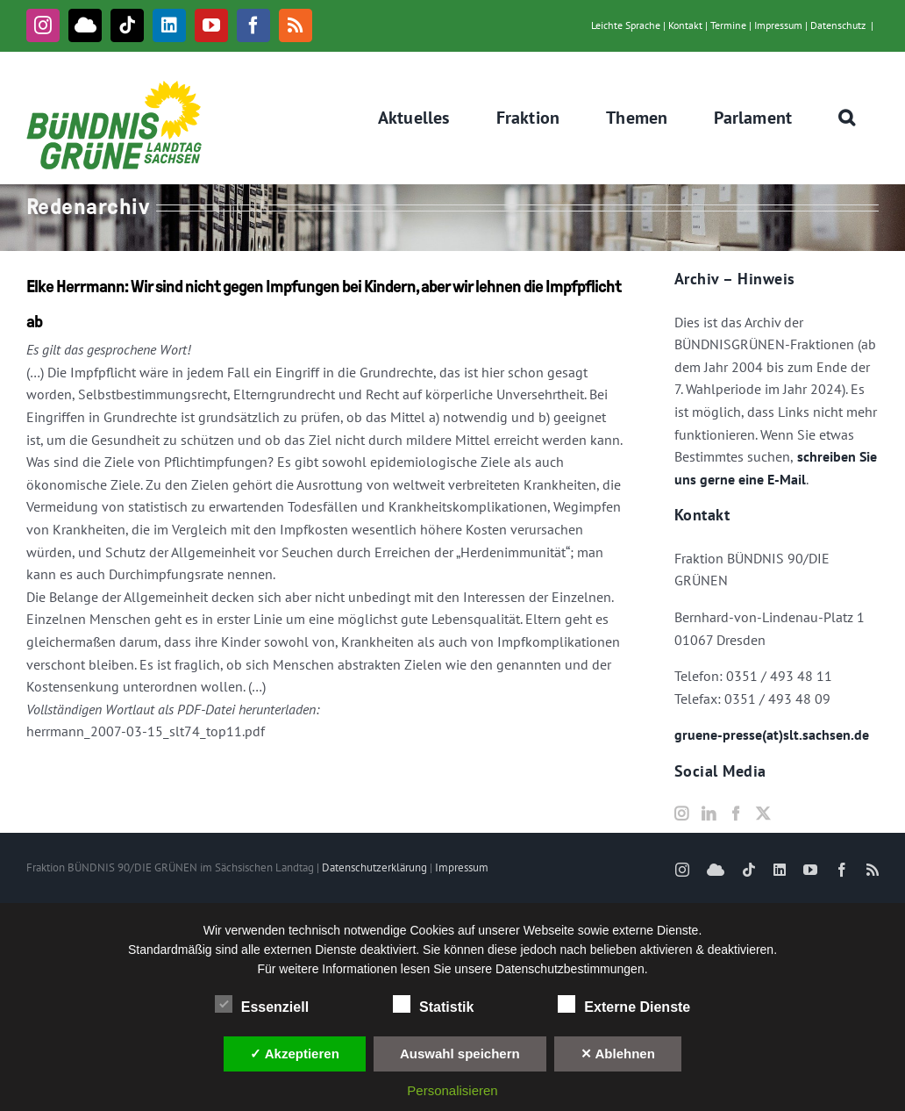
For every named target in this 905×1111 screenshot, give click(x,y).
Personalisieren (452, 1090)
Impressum (778, 25)
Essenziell (262, 1004)
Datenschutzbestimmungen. (571, 969)
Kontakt (685, 25)
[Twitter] (763, 813)
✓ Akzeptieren (294, 1053)
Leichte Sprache (625, 25)
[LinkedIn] (709, 813)
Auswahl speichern (460, 1053)
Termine (728, 25)
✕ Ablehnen (618, 1053)
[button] (847, 117)
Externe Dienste (624, 1004)
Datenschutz (838, 25)
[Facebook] (736, 813)
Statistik (433, 1004)
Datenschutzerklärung (374, 867)
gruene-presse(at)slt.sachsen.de (771, 734)
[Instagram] (681, 813)
